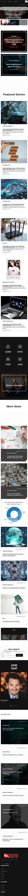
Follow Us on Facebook (14, 385)
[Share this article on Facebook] (3, 455)
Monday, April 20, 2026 (21, 616)
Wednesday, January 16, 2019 (21, 451)
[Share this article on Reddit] (5, 457)
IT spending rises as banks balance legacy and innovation (14, 206)
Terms (2, 877)
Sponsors (3, 889)
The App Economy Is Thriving (11, 621)
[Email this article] (3, 459)
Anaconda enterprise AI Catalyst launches (13, 795)
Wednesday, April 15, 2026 (13, 69)
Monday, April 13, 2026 (6, 208)
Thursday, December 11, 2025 (22, 805)
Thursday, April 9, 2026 (6, 252)
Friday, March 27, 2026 (6, 291)
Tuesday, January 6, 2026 (22, 832)
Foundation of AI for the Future (10, 812)
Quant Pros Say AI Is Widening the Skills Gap (13, 521)
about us (3, 869)
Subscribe (3, 885)
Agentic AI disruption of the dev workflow (13, 754)
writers (5, 1)
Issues (2, 887)
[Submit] (25, 8)
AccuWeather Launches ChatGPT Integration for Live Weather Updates (14, 640)
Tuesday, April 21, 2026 (21, 582)
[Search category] (19, 8)
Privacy (2, 879)
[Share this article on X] (5, 455)
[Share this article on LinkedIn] (3, 457)
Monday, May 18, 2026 (21, 515)
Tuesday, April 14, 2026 (6, 135)
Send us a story (15, 1)
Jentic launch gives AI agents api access (14, 65)
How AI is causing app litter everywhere (14, 588)
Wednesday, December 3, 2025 (22, 765)
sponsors (9, 1)
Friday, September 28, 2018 (21, 488)
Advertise (3, 875)
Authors (2, 873)
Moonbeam (7, 863)
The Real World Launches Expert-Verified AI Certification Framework (14, 16)
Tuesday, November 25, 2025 (22, 721)
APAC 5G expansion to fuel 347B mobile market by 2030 (14, 42)
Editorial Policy (4, 871)
